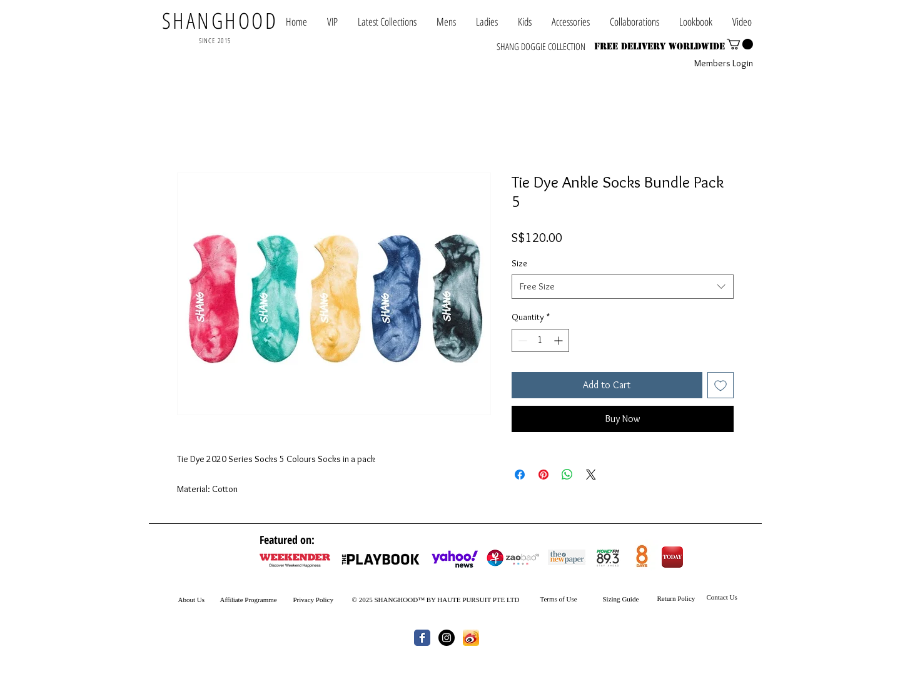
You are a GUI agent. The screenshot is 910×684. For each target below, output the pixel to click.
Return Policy (676, 598)
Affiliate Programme (248, 599)
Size (519, 263)
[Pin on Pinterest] (543, 474)
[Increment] (559, 340)
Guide (629, 599)
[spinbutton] (540, 340)
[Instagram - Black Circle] (446, 638)
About (187, 599)
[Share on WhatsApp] (567, 474)
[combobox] (623, 286)
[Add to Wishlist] (720, 385)
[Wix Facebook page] (422, 638)
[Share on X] (591, 474)
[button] (634, 21)
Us (200, 599)
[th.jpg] (471, 638)
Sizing (611, 599)
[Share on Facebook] (519, 474)
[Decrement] (521, 340)
